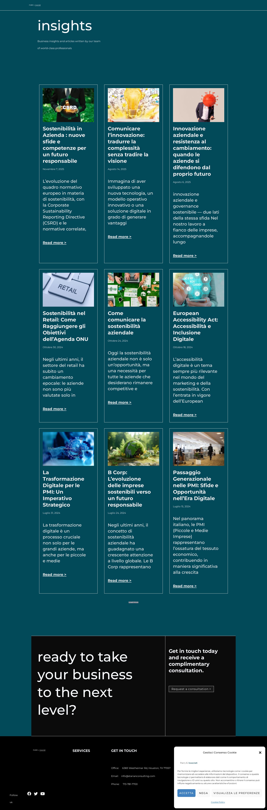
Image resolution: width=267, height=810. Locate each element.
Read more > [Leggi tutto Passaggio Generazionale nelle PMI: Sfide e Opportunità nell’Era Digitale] (185, 586)
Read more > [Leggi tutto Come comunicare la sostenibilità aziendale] (120, 402)
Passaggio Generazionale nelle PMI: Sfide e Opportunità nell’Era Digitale (195, 485)
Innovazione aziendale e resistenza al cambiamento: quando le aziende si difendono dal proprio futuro (192, 151)
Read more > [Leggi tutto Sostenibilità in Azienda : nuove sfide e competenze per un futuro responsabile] (55, 242)
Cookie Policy (218, 802)
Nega (203, 793)
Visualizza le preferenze (237, 793)
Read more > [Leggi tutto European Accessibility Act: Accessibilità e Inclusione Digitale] (185, 414)
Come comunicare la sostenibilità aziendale (127, 323)
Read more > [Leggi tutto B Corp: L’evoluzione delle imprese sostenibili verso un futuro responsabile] (120, 580)
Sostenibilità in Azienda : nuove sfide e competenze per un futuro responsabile (64, 144)
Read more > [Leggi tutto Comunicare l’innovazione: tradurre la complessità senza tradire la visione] (120, 236)
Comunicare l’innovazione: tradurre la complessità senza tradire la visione (128, 144)
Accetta (186, 793)
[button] (260, 752)
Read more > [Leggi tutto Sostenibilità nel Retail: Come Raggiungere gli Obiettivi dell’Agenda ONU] (55, 409)
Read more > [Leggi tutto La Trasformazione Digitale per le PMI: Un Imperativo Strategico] (55, 574)
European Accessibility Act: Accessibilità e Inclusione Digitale (195, 326)
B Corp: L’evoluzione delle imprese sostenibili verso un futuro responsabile (129, 488)
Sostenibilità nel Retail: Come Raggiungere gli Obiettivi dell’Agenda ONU (65, 326)
